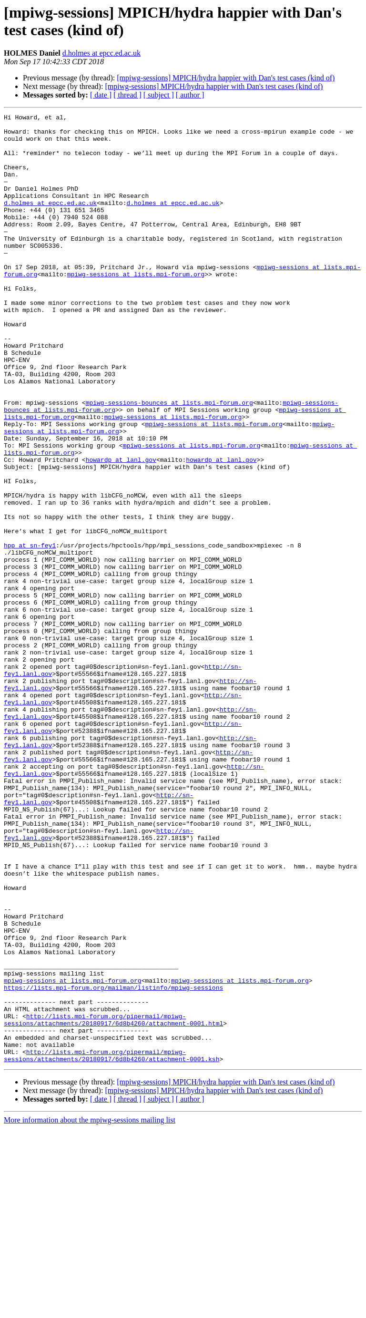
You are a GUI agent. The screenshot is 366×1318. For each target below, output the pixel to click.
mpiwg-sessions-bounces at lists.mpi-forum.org (169, 461)
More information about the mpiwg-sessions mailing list (89, 1310)
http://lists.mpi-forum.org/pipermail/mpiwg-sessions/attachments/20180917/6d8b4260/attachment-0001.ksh (111, 1244)
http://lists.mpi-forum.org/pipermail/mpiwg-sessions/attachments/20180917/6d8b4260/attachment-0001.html (113, 1201)
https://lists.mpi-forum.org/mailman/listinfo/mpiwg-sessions (113, 1163)
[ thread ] (127, 95)
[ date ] (101, 95)
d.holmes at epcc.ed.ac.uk (101, 53)
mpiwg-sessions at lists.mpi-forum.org (136, 307)
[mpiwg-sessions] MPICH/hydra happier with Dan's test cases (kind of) (226, 78)
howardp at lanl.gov (121, 529)
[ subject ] (158, 95)
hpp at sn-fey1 (30, 632)
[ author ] (190, 95)
